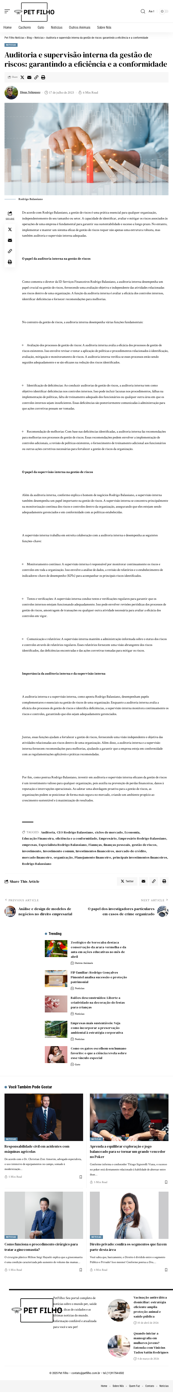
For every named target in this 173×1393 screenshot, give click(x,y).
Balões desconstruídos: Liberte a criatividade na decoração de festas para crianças (98, 1003)
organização (63, 857)
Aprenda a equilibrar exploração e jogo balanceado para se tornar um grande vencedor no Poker (123, 1152)
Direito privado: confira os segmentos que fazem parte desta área (125, 1247)
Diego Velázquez (32, 92)
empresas (29, 844)
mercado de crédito (131, 851)
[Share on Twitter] (22, 77)
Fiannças (95, 844)
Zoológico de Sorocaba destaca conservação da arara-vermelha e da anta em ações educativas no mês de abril (98, 950)
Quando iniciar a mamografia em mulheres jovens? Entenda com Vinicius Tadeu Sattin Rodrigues (151, 1343)
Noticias (11, 45)
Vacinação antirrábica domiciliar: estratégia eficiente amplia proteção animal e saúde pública (150, 1307)
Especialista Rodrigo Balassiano (63, 844)
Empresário (108, 838)
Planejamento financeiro (93, 857)
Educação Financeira (38, 838)
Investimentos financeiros (95, 851)
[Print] (43, 77)
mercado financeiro (37, 857)
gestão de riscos (144, 844)
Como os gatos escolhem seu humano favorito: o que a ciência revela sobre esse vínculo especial (99, 1054)
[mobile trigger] (8, 11)
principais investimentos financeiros (140, 857)
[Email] (29, 77)
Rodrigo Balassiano (36, 863)
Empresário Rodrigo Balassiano (142, 838)
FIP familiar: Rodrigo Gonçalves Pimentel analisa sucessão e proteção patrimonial (99, 978)
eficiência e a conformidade (76, 838)
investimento (31, 851)
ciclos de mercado (109, 832)
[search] (142, 11)
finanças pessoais (117, 844)
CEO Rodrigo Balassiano (75, 832)
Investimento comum (58, 851)
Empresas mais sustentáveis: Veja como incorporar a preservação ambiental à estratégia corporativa (97, 1029)
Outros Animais (85, 964)
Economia (132, 832)
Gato (78, 1065)
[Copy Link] (36, 77)
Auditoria (48, 832)
